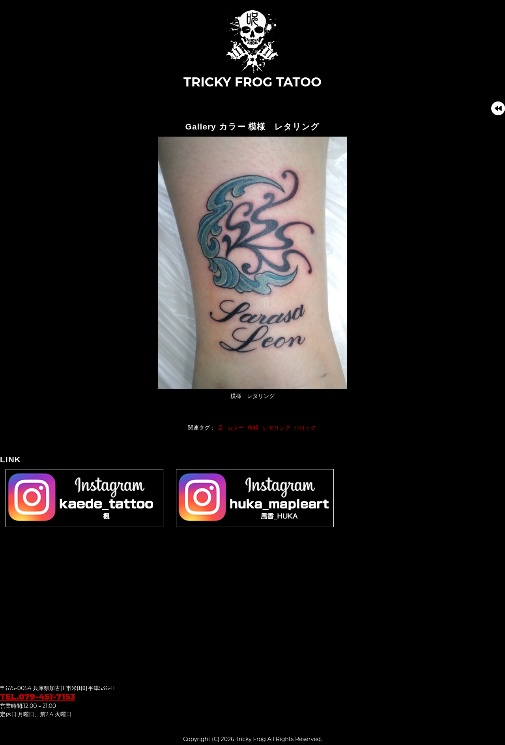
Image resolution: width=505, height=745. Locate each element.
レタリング (276, 427)
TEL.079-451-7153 (37, 697)
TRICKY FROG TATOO (252, 49)
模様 (253, 427)
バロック (305, 427)
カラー (235, 427)
